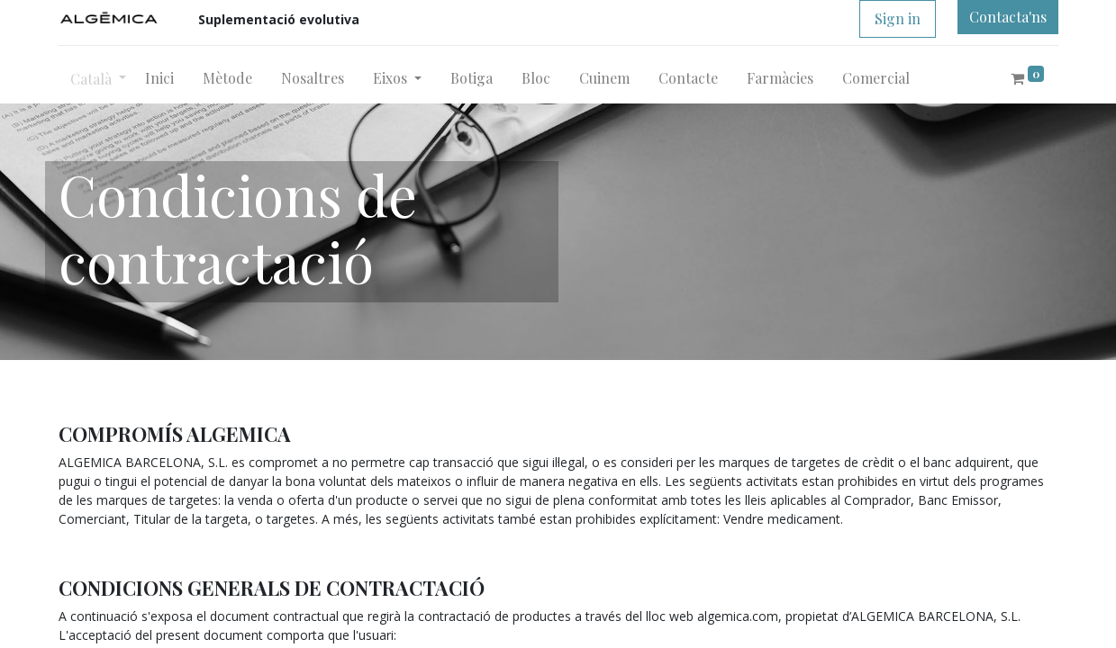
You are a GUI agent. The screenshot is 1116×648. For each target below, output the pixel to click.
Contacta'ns (1008, 16)
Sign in (898, 18)
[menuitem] (159, 78)
